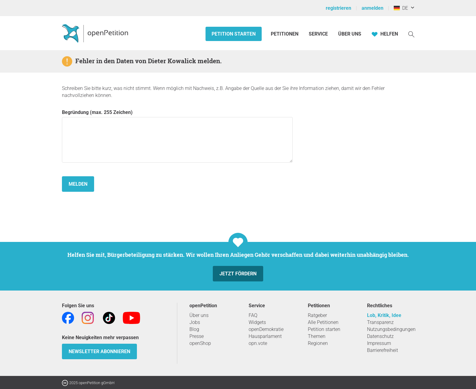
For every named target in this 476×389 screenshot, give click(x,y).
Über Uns (349, 34)
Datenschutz (380, 336)
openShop (200, 343)
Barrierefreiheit (382, 350)
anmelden (372, 8)
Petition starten (234, 34)
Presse (196, 336)
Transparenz (380, 322)
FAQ (253, 315)
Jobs (194, 322)
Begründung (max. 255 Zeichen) (177, 136)
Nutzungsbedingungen (391, 329)
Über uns (199, 315)
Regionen (318, 343)
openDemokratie (266, 329)
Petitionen (285, 34)
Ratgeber (317, 315)
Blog (194, 329)
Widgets (257, 322)
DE (401, 8)
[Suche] (411, 33)
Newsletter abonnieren (99, 351)
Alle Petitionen (323, 322)
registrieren (338, 8)
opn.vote (258, 343)
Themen (316, 336)
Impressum (379, 343)
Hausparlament (265, 336)
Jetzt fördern (238, 274)
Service (318, 34)
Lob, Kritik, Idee (384, 315)
